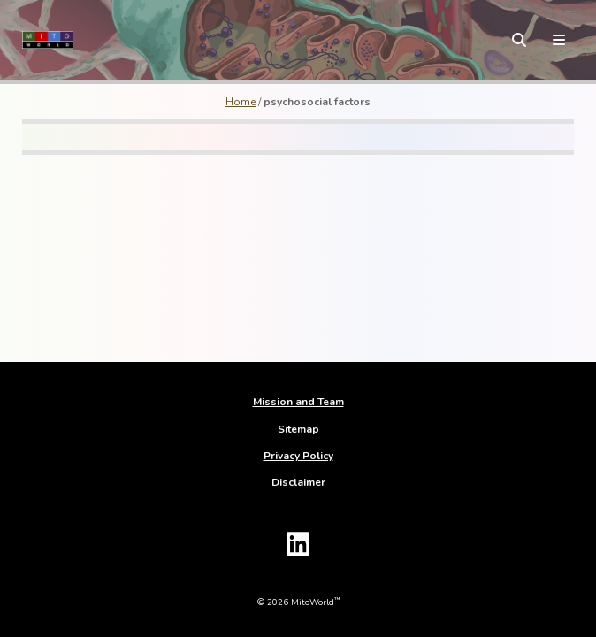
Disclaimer (298, 482)
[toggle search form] (519, 40)
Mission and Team (298, 402)
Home (240, 102)
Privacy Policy (298, 456)
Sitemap (298, 429)
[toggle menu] (559, 40)
